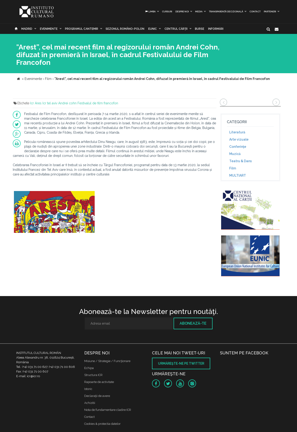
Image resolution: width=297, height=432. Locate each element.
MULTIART (237, 175)
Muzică (235, 154)
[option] (54, 212)
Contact (255, 11)
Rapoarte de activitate (99, 382)
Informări (215, 28)
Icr (32, 103)
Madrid (26, 28)
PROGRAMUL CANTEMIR (81, 28)
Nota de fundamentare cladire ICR (107, 410)
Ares (38, 103)
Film (232, 168)
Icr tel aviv (49, 103)
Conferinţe (237, 146)
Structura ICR (93, 375)
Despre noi (182, 11)
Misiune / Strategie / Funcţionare (107, 361)
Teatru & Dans (240, 161)
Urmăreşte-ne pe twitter (181, 363)
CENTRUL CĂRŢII (176, 28)
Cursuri (167, 11)
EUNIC (152, 28)
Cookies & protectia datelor (102, 423)
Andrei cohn (67, 103)
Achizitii (89, 403)
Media (199, 11)
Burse (199, 28)
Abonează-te (193, 323)
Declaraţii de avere (97, 396)
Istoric (88, 389)
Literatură (237, 132)
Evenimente (49, 28)
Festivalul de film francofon (97, 103)
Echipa (89, 368)
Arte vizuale (239, 139)
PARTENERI (270, 11)
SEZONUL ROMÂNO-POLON (125, 28)
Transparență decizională (226, 11)
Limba (150, 11)
